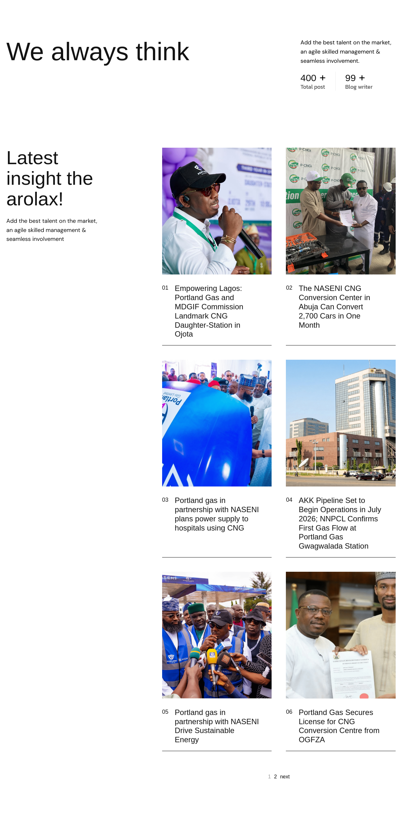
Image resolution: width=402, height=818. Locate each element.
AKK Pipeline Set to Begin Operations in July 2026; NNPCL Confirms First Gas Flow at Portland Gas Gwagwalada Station (340, 523)
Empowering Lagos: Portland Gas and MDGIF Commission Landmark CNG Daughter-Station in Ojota (209, 311)
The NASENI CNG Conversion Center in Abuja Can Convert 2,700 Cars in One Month (334, 306)
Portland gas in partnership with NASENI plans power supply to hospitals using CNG (217, 514)
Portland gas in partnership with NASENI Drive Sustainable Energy (217, 726)
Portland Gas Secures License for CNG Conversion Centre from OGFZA (339, 726)
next (285, 776)
